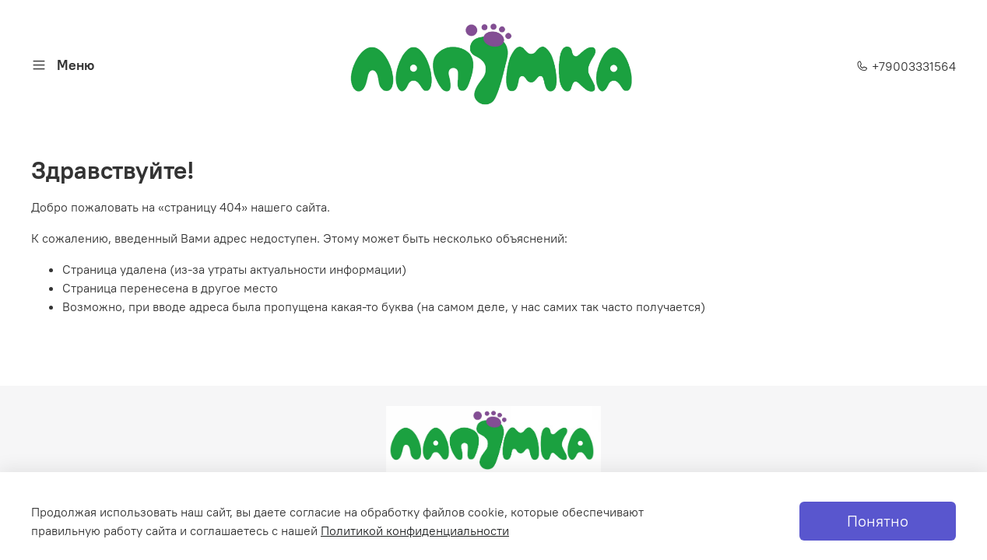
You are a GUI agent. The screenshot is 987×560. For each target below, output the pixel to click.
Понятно (877, 520)
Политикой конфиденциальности (415, 530)
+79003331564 (906, 66)
